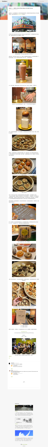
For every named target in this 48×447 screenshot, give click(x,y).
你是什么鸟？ (16, 436)
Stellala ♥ (4, 1)
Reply (12, 368)
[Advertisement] (24, 395)
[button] (9, 10)
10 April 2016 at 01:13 (15, 370)
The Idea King (15, 365)
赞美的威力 (16, 411)
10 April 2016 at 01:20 (20, 373)
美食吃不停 (10, 356)
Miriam (12, 370)
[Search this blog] (43, 1)
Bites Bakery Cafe (19, 14)
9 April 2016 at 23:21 (20, 365)
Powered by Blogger (24, 444)
